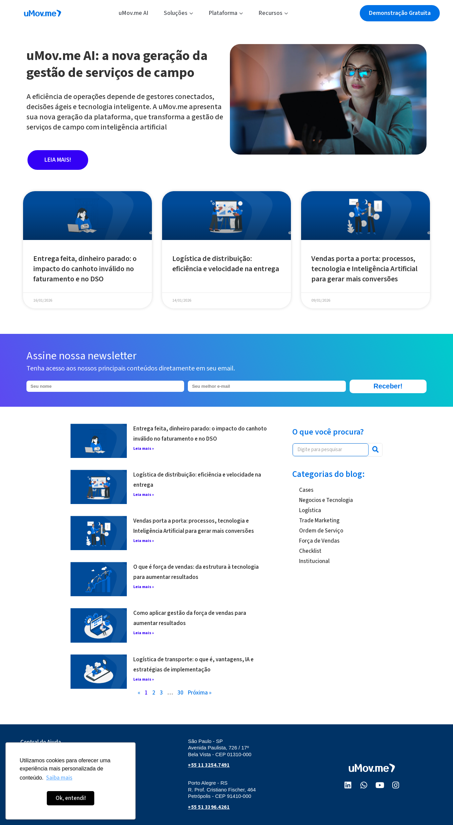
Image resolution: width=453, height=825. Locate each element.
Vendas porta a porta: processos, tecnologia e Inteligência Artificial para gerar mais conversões (364, 268)
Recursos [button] (273, 13)
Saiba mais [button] (59, 778)
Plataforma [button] (226, 13)
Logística (310, 510)
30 (180, 693)
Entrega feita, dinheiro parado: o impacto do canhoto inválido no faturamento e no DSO (85, 268)
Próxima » (200, 693)
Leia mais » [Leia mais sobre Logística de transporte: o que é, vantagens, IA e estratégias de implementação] (143, 679)
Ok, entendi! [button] (71, 798)
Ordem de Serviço (321, 531)
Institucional (314, 561)
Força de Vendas (319, 541)
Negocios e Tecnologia (326, 500)
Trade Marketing (319, 521)
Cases (306, 490)
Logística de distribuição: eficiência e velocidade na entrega (225, 263)
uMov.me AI (133, 13)
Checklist (310, 551)
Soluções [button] (178, 13)
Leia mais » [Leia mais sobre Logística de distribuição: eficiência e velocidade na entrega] (143, 495)
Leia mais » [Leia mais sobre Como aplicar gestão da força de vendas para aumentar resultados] (143, 633)
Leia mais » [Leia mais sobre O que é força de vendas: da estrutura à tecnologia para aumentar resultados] (143, 587)
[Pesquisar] (375, 449)
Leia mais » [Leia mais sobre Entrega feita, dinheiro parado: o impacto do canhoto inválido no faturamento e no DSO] (143, 448)
